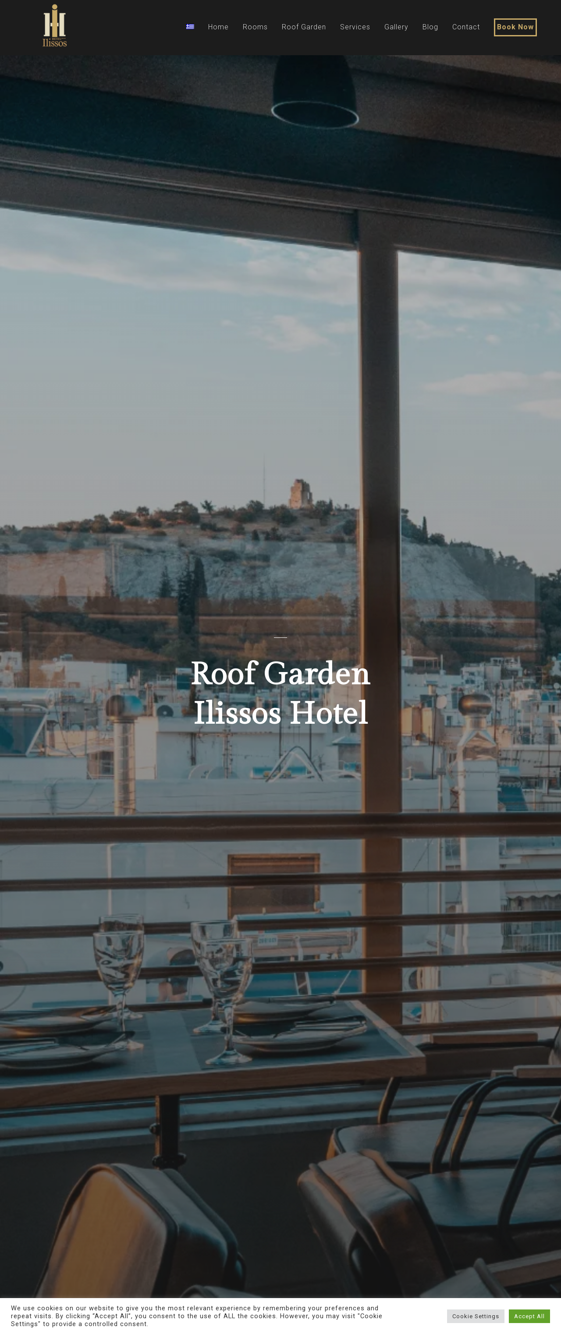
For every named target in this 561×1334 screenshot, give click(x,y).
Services (355, 27)
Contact (466, 27)
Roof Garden (304, 27)
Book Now (515, 27)
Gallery (396, 27)
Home (218, 27)
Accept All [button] (529, 1316)
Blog (430, 27)
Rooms (255, 27)
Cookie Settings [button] (475, 1316)
